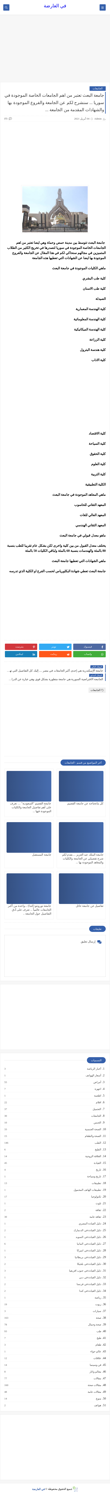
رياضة (97, 1297)
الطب (97, 1142)
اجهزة (97, 1089)
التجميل (96, 1109)
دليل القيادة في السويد (88, 1237)
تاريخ (98, 1169)
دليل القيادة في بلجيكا (89, 1264)
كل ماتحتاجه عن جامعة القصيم (85, 803)
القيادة (97, 1163)
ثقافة (98, 1210)
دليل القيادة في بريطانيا (87, 1257)
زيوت (98, 1304)
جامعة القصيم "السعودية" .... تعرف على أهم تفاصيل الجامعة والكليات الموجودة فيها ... (30, 807)
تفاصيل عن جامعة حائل (90, 905)
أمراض (97, 1082)
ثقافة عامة (95, 1217)
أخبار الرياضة (93, 1068)
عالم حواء (95, 1351)
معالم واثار (95, 1371)
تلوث (98, 1203)
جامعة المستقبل (41, 854)
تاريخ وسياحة (94, 1176)
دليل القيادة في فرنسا (88, 1284)
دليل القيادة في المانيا (88, 1243)
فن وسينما (95, 1365)
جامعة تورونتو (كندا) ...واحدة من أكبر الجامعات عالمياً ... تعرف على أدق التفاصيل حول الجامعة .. (29, 909)
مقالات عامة (94, 1392)
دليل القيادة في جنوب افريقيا (85, 1270)
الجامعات (98, 88)
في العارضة (55, 5)
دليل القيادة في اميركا (88, 1250)
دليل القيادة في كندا (90, 1291)
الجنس (97, 1122)
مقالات (97, 1378)
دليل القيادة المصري (89, 1223)
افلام (98, 1102)
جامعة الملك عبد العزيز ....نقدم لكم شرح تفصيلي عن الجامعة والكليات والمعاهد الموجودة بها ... (83, 858)
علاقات (97, 1358)
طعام (98, 1344)
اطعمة (97, 1095)
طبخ (98, 1338)
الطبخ (97, 1149)
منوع (98, 1398)
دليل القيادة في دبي (90, 1277)
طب (98, 1331)
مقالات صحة (94, 1385)
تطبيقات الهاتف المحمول (87, 1190)
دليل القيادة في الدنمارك (87, 1230)
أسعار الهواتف (93, 1075)
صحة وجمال (94, 1324)
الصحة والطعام (92, 1136)
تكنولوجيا (96, 1196)
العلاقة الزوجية (93, 1156)
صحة (98, 1317)
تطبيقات (96, 1183)
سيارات (96, 1311)
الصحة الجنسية (92, 1129)
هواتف (97, 1405)
